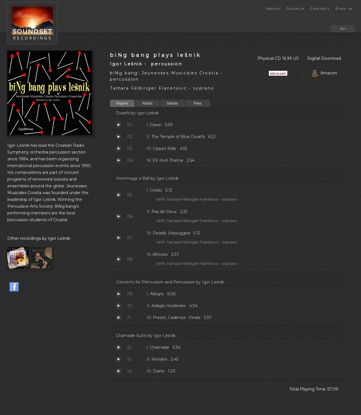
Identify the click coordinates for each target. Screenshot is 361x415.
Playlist (122, 103)
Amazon (324, 73)
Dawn (118, 124)
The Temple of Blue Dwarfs (118, 136)
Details (172, 103)
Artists (147, 103)
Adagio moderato (118, 305)
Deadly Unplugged (118, 237)
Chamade (118, 347)
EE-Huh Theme (118, 160)
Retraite (118, 359)
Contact (320, 8)
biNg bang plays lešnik (155, 55)
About (273, 8)
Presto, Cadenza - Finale (118, 317)
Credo (118, 194)
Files (197, 103)
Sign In (344, 8)
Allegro (118, 293)
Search (296, 8)
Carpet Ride (118, 148)
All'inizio (118, 259)
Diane (118, 371)
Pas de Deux (118, 216)
